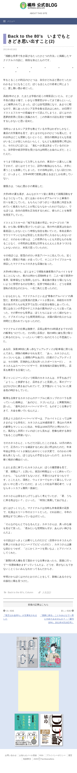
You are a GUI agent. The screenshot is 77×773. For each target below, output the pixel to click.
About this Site (38, 13)
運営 (70, 755)
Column (29, 592)
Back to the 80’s (16, 592)
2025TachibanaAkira (44, 759)
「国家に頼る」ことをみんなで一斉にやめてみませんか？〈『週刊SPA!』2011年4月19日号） (57, 619)
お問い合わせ (11, 755)
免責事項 (27, 759)
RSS (41, 755)
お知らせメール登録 (28, 755)
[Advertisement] (38, 691)
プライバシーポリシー (56, 755)
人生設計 (46, 592)
